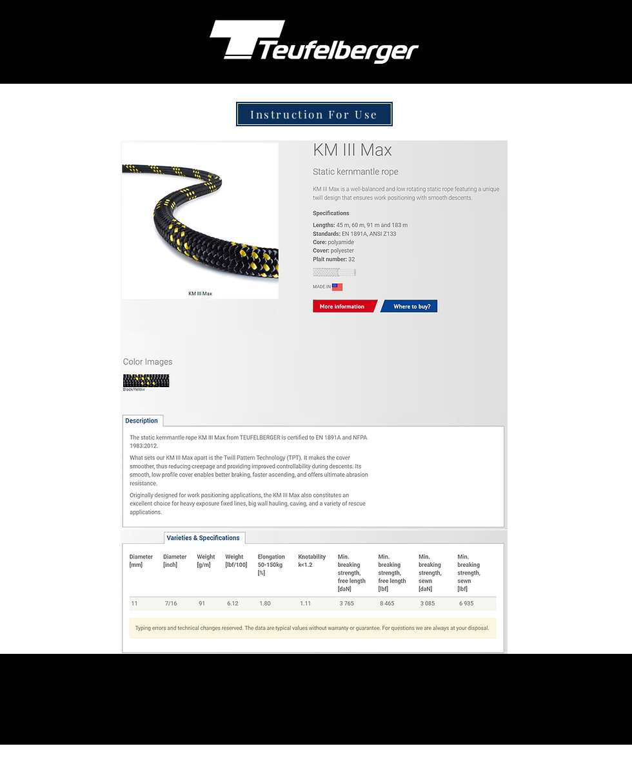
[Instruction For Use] (314, 114)
